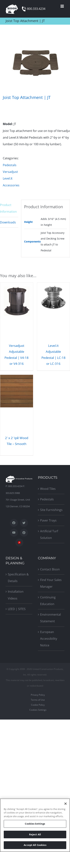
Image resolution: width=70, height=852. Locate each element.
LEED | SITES (17, 609)
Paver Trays (48, 520)
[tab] (9, 208)
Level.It (8, 178)
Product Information (8, 208)
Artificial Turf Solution (49, 534)
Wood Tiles (48, 489)
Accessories (11, 185)
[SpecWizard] (19, 543)
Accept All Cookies (35, 845)
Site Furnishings (51, 510)
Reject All (35, 834)
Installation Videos (16, 594)
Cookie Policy (38, 704)
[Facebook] (14, 523)
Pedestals (9, 165)
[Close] (65, 804)
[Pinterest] (24, 533)
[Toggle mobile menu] (62, 6)
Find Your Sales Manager (51, 583)
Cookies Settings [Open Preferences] (37, 709)
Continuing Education (48, 600)
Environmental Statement (50, 617)
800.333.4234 (36, 9)
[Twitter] (24, 523)
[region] (35, 825)
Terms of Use (38, 699)
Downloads (8, 222)
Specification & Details (18, 577)
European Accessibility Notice (48, 638)
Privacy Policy (38, 694)
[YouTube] (14, 533)
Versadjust (10, 172)
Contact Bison (50, 569)
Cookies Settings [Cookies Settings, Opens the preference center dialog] (35, 823)
